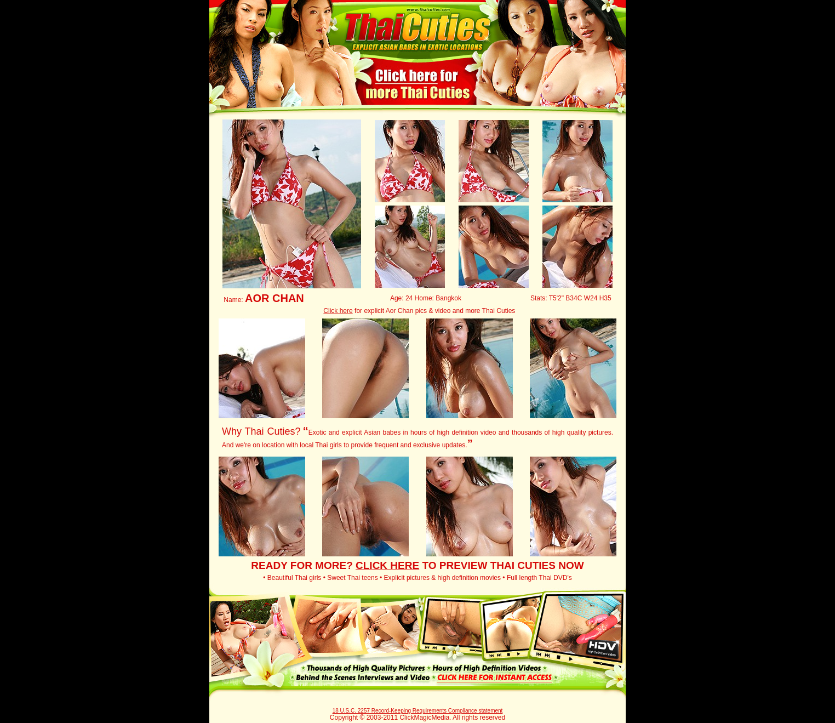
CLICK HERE (387, 565)
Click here (337, 311)
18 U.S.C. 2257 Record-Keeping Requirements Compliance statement (418, 711)
